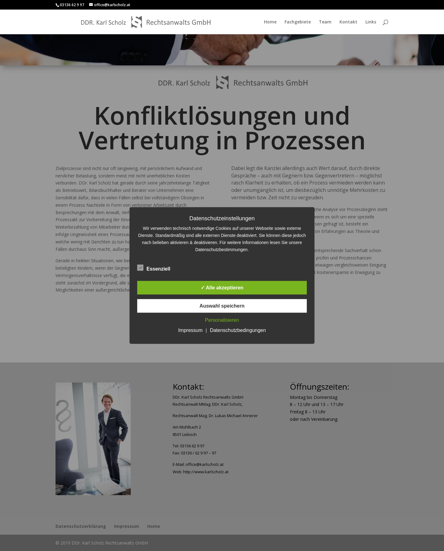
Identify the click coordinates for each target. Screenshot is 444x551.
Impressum (190, 330)
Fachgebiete (298, 22)
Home (270, 22)
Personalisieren (222, 320)
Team (325, 22)
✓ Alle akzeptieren (222, 287)
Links (370, 22)
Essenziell (153, 268)
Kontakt (348, 22)
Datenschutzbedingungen (238, 330)
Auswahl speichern (222, 306)
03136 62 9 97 (72, 4)
